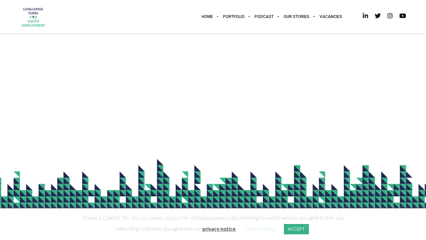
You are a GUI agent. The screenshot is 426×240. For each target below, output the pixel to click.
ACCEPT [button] (296, 229)
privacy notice (219, 229)
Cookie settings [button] (260, 229)
